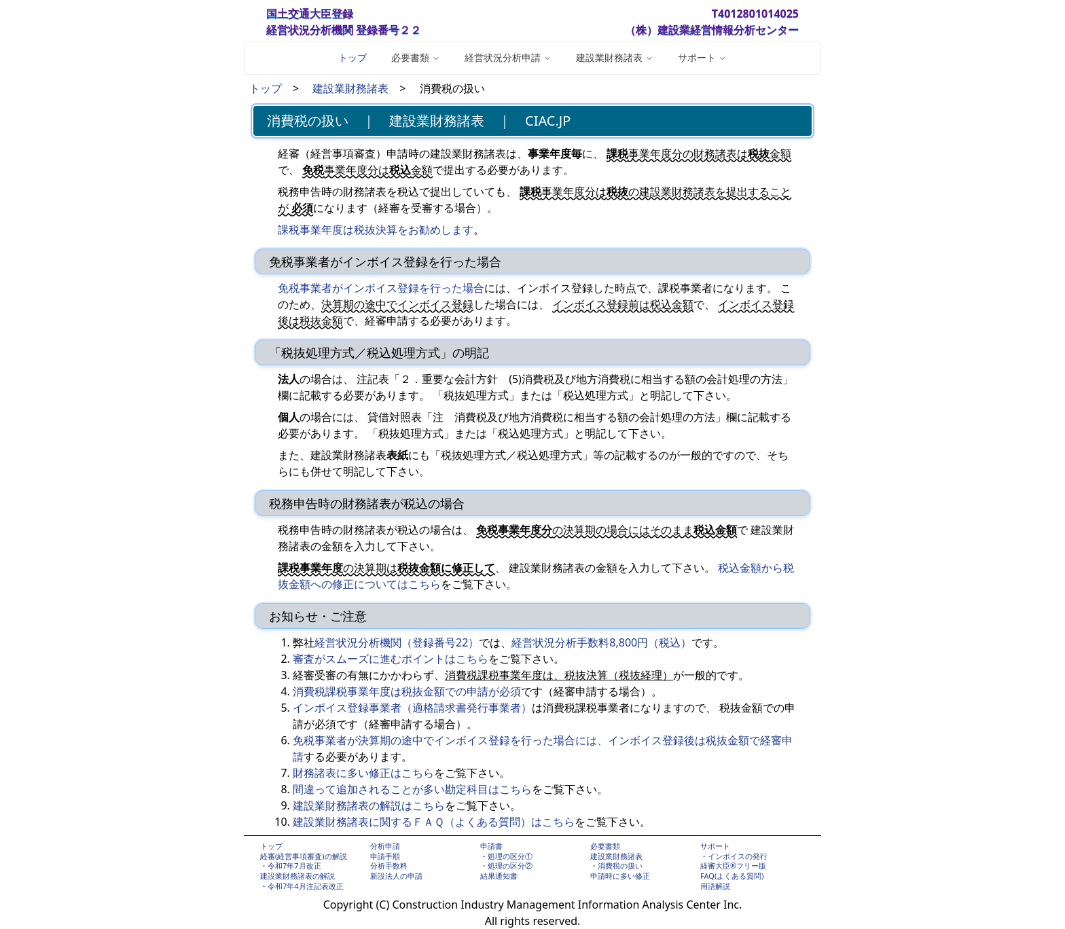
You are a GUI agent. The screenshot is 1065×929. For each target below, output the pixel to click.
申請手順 (385, 856)
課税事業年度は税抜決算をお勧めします (375, 229)
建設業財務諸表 (350, 88)
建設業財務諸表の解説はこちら (369, 805)
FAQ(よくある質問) (732, 876)
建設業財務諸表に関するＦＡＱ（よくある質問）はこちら (434, 821)
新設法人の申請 (396, 876)
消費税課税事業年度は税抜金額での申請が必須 (407, 691)
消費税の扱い (620, 865)
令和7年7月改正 (294, 865)
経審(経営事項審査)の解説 (303, 856)
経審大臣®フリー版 (733, 865)
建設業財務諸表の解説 (297, 876)
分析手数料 (389, 865)
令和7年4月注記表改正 (306, 886)
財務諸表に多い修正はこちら (363, 772)
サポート (715, 846)
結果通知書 (499, 876)
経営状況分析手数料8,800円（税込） (601, 642)
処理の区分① (510, 856)
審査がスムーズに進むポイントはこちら (390, 658)
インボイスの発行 (738, 856)
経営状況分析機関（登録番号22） (396, 642)
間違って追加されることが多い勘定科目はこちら (412, 789)
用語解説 (715, 886)
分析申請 (385, 846)
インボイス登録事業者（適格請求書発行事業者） (412, 707)
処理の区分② (510, 865)
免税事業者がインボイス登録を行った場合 (381, 287)
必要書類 (605, 846)
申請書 (491, 846)
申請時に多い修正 (620, 876)
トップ (352, 57)
